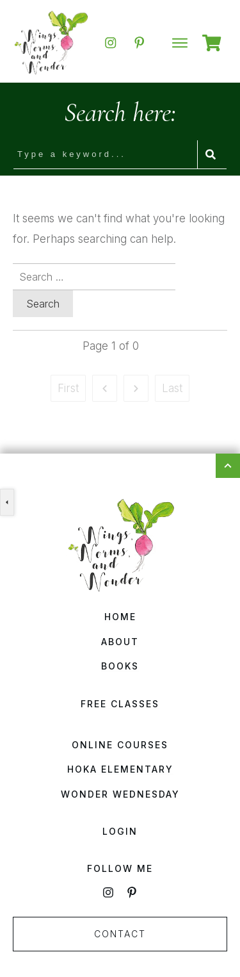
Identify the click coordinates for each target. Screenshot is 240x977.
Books (120, 666)
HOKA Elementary (120, 769)
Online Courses (120, 744)
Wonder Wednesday (120, 794)
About (120, 641)
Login (120, 831)
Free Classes (120, 703)
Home (120, 616)
